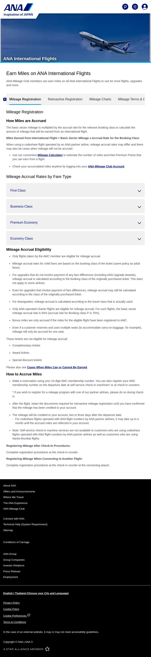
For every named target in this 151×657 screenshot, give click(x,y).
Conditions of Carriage (16, 542)
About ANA (9, 485)
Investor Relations (13, 565)
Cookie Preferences (16, 615)
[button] (75, 190)
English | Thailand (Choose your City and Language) (36, 593)
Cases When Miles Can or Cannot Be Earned (57, 367)
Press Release (11, 571)
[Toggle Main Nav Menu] (135, 7)
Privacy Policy (11, 602)
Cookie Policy (11, 609)
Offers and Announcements (19, 491)
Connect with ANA (14, 518)
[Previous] (8, 99)
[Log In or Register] (145, 7)
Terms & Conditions (14, 622)
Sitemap (8, 530)
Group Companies (14, 559)
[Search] (125, 7)
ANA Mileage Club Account (106, 166)
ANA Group (10, 553)
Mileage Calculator (50, 155)
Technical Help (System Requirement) (25, 524)
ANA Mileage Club (14, 508)
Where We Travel (13, 497)
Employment (10, 577)
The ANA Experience (15, 503)
